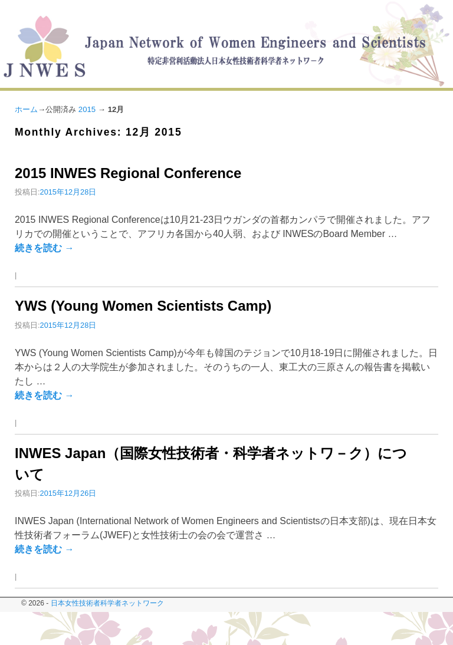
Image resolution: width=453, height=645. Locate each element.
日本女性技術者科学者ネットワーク (107, 603)
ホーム (26, 109)
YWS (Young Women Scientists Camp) (143, 306)
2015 (87, 109)
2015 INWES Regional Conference (128, 173)
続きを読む (44, 248)
